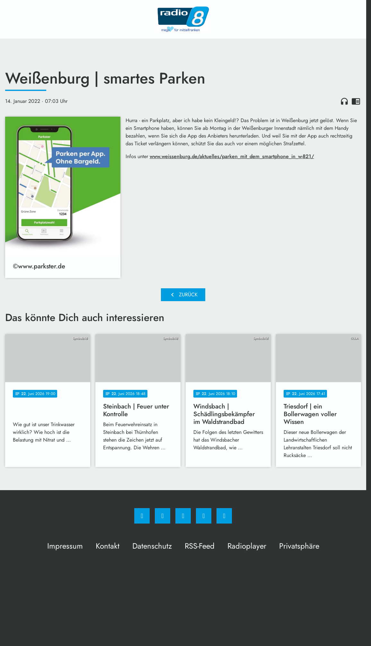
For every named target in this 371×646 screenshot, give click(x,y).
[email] (224, 516)
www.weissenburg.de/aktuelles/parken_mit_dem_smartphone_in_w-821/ (232, 156)
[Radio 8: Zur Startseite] (183, 19)
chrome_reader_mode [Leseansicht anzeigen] (355, 101)
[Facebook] (142, 516)
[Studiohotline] (203, 516)
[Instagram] (162, 516)
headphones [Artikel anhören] (344, 101)
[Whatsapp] (183, 516)
